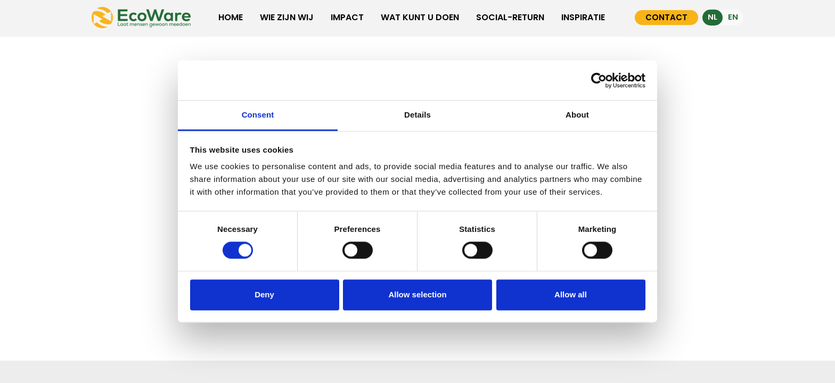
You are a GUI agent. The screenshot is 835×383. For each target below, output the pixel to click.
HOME (230, 17)
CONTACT (666, 17)
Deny (264, 294)
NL (712, 17)
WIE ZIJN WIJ (287, 17)
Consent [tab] (258, 114)
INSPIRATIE (583, 17)
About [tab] (577, 114)
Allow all (570, 294)
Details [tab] (417, 114)
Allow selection (417, 294)
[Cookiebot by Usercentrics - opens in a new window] (598, 80)
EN (733, 17)
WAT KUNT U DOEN (420, 17)
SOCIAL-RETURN (510, 17)
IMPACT (347, 17)
